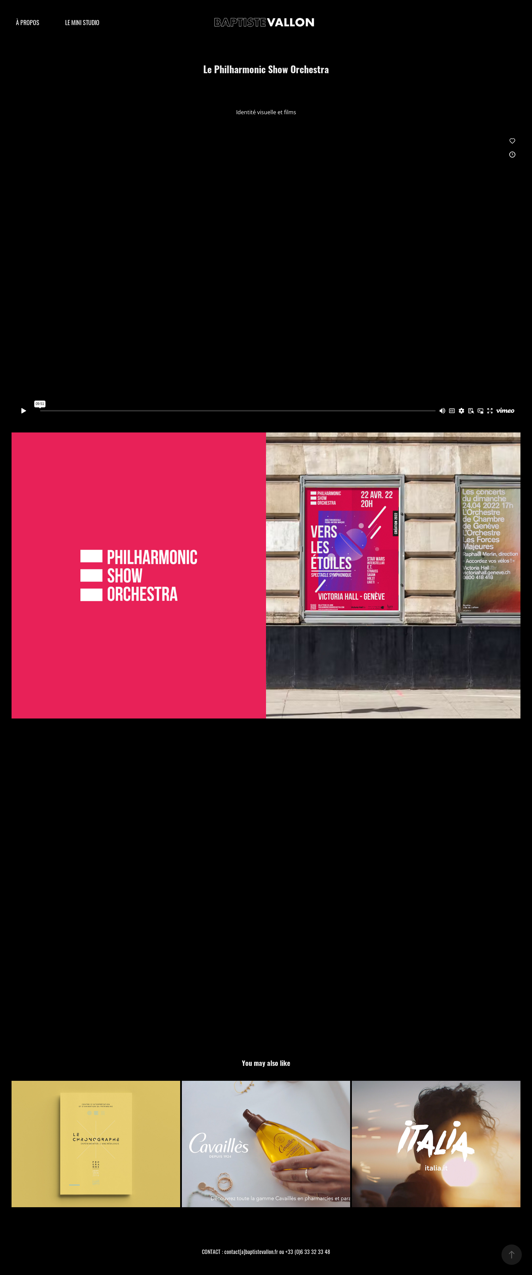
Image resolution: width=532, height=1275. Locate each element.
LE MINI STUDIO (82, 22)
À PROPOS (27, 22)
